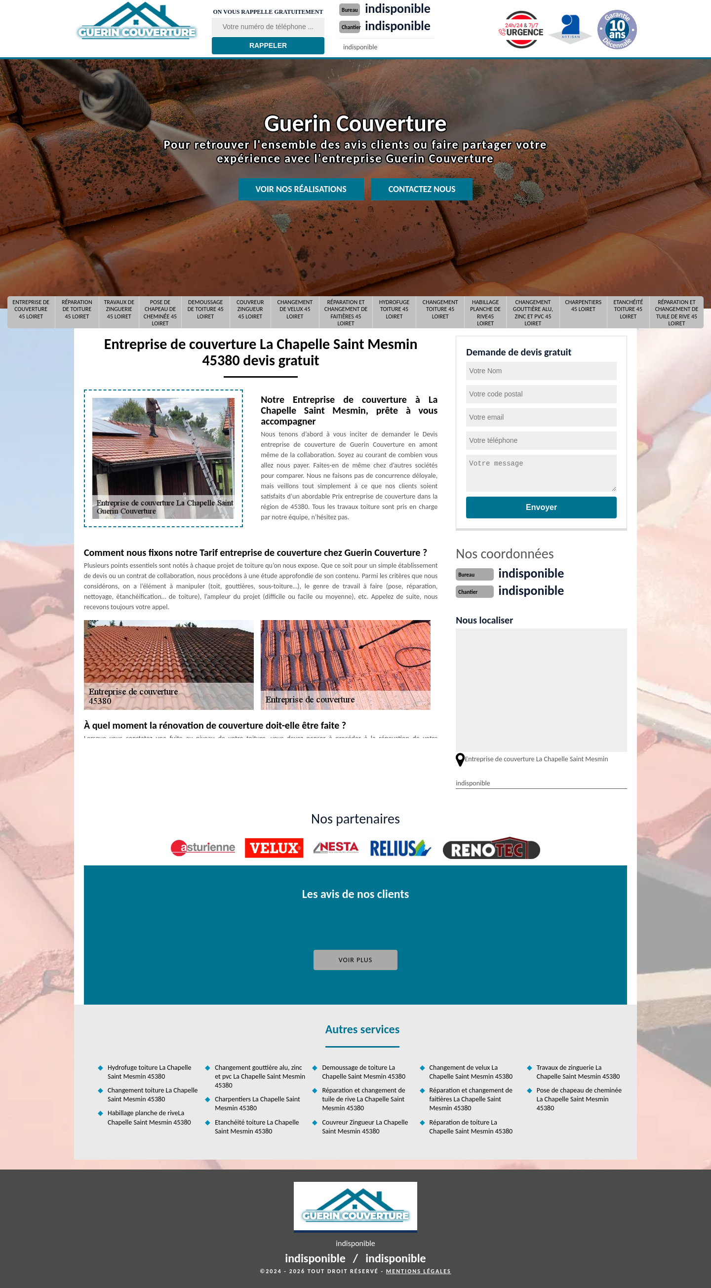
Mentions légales (418, 1271)
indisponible (398, 8)
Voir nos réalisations (301, 189)
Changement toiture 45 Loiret (440, 309)
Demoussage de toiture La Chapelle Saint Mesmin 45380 (363, 1072)
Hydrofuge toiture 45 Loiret (394, 309)
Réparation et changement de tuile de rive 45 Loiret (677, 312)
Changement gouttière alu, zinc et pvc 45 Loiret (533, 312)
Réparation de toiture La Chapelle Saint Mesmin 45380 (471, 1126)
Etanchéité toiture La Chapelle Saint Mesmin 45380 (257, 1126)
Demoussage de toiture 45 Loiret (206, 309)
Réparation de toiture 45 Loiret (77, 309)
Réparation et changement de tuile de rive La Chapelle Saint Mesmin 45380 (363, 1099)
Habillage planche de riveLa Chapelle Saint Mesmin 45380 (149, 1117)
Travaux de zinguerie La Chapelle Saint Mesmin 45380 (578, 1072)
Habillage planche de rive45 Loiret (485, 312)
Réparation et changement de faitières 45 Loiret (346, 312)
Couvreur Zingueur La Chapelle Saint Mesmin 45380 (365, 1126)
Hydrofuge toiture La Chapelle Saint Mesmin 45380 (150, 1072)
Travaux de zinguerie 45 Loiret (119, 309)
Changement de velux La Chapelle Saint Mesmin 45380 (471, 1072)
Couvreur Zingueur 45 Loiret (250, 309)
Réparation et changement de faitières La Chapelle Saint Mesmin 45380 (471, 1099)
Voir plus (356, 960)
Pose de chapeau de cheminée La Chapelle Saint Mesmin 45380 (579, 1099)
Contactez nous (422, 189)
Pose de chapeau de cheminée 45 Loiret (160, 312)
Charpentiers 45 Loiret (583, 305)
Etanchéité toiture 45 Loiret (628, 309)
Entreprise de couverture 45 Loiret (30, 309)
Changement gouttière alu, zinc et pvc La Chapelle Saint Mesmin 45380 (260, 1076)
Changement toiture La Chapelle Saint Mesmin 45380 (153, 1094)
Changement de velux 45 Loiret (295, 309)
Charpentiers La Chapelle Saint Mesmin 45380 (257, 1103)
